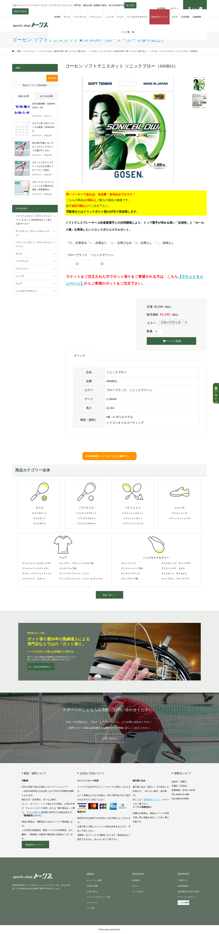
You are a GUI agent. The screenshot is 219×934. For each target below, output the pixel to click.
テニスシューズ (179, 513)
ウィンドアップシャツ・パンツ (74, 573)
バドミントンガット (132, 518)
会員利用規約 (183, 886)
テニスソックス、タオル (173, 568)
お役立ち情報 (92, 886)
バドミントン (95, 17)
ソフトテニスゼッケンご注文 (99, 897)
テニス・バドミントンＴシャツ (37, 573)
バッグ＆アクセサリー (137, 17)
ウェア (120, 17)
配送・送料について (35, 773)
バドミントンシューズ (179, 518)
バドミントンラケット (132, 513)
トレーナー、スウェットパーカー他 (76, 563)
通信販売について (159, 17)
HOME (57, 17)
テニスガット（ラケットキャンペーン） (33, 233)
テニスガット (39, 518)
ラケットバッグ (128, 563)
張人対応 (130, 6)
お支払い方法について (92, 773)
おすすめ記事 (46, 96)
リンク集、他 (127, 32)
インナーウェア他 (67, 568)
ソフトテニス (79, 17)
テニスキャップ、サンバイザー (176, 563)
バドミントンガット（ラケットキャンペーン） (34, 244)
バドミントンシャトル (132, 523)
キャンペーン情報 (94, 880)
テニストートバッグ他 (131, 568)
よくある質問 (183, 903)
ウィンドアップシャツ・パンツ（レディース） (81, 579)
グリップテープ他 (129, 579)
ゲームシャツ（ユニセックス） (37, 563)
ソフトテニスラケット (86, 513)
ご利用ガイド (183, 880)
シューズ (109, 17)
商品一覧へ (108, 595)
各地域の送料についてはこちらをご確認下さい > (109, 456)
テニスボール (39, 523)
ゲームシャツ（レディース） (36, 568)
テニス (67, 17)
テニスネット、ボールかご (174, 573)
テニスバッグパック (130, 573)
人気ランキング (216, 393)
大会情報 (185, 17)
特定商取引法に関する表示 (189, 891)
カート (197, 8)
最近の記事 (23, 96)
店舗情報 (197, 17)
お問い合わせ (109, 738)
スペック (79, 355)
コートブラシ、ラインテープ (175, 579)
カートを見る (137, 891)
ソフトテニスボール (86, 523)
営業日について (182, 773)
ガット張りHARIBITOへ (39, 667)
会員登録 (161, 8)
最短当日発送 (20, 12)
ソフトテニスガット (86, 518)
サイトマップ (92, 903)
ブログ (174, 17)
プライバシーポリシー (187, 897)
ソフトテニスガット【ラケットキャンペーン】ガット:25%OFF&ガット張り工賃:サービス (34, 220)
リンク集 (90, 908)
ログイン (174, 8)
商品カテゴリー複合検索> (35, 85)
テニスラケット (39, 513)
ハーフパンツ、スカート (33, 579)
